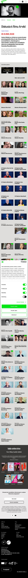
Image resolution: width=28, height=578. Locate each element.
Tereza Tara (3, 136)
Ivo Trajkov (16, 91)
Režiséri (16, 529)
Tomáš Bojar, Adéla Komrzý (5, 121)
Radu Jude (16, 329)
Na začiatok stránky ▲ (22, 571)
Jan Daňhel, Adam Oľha (5, 376)
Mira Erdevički (3, 91)
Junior (17, 534)
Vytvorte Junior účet (20, 536)
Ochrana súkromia (4, 526)
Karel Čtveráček (3, 345)
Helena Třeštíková (17, 253)
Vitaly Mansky (17, 238)
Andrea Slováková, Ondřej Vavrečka (20, 345)
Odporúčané (17, 526)
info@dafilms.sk (8, 554)
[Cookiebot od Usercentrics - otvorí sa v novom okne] (20, 262)
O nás (2, 523)
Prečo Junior (18, 535)
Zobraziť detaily (20, 302)
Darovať (2, 536)
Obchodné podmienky (5, 527)
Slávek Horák (3, 438)
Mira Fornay (3, 407)
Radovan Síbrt (17, 376)
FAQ (2, 538)
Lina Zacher (3, 329)
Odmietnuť (14, 314)
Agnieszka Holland (18, 407)
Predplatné (3, 534)
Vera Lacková (17, 152)
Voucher (2, 535)
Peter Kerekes (3, 152)
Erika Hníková (3, 253)
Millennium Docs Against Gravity (16, 473)
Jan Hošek (16, 121)
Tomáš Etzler (17, 136)
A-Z (15, 523)
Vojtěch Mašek (5, 31)
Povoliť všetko (14, 306)
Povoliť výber (14, 310)
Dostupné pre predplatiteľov (20, 527)
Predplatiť (6, 569)
